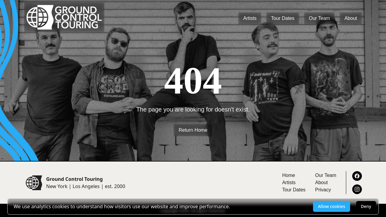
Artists (249, 18)
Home (288, 175)
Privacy (323, 189)
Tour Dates (282, 18)
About (350, 18)
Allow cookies (331, 206)
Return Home (193, 130)
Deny (366, 206)
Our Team (319, 18)
